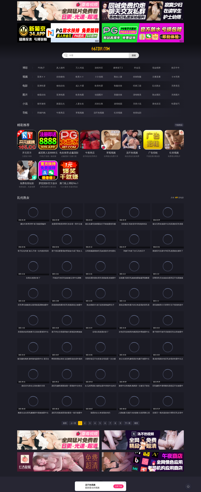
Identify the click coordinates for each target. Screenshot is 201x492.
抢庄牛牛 (175, 67)
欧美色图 (80, 94)
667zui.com (100, 48)
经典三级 (137, 85)
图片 (25, 94)
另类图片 (175, 94)
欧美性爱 (99, 85)
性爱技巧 (175, 103)
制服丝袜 (118, 85)
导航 (25, 112)
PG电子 (41, 67)
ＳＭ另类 (175, 76)
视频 (25, 76)
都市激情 (41, 103)
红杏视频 (118, 112)
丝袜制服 (137, 76)
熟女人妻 (118, 76)
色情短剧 (137, 112)
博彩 (25, 67)
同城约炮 (41, 112)
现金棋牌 (156, 67)
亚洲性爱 (41, 85)
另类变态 (175, 85)
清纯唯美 (137, 94)
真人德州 (60, 67)
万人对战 (80, 67)
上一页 (73, 423)
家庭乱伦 (60, 103)
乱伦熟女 (156, 85)
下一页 (127, 423)
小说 (25, 103)
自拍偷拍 (60, 76)
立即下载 (118, 486)
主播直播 (156, 76)
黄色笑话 (156, 103)
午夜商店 (60, 112)
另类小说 (137, 103)
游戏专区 (99, 67)
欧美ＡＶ (80, 76)
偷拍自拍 (60, 85)
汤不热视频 (99, 112)
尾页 (136, 423)
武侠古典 (99, 103)
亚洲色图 (60, 94)
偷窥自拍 (41, 94)
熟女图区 (156, 94)
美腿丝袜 (118, 94)
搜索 (134, 55)
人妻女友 (80, 103)
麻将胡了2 (118, 67)
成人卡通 (80, 85)
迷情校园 (118, 103)
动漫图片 (99, 94)
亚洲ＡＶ (41, 76)
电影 (25, 85)
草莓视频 (80, 112)
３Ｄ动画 (99, 76)
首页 (65, 423)
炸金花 (137, 67)
